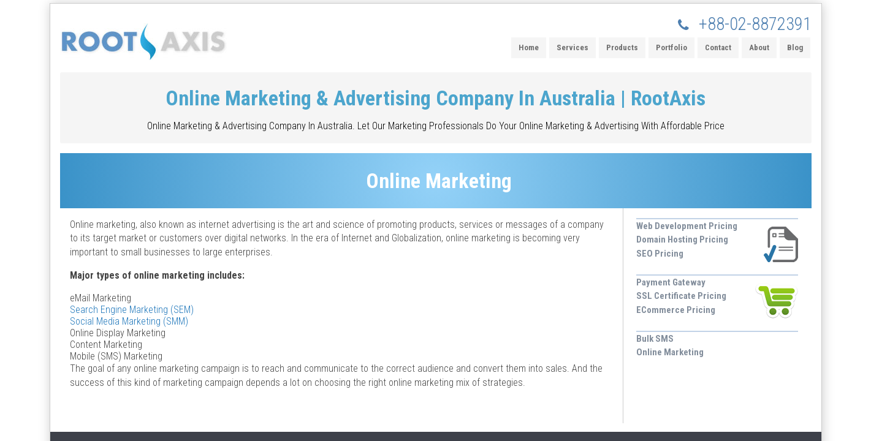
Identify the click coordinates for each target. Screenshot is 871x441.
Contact (718, 47)
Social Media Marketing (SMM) (129, 321)
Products (622, 47)
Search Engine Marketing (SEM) (132, 309)
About (759, 47)
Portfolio (671, 47)
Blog (795, 47)
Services (572, 47)
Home (529, 47)
